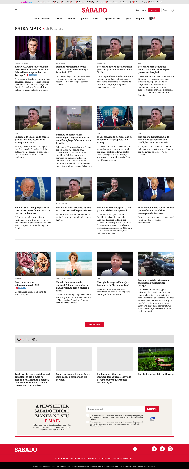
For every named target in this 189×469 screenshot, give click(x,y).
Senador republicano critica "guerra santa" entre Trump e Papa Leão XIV (72, 69)
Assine (154, 10)
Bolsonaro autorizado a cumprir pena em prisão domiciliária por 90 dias (114, 69)
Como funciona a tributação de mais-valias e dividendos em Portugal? (73, 377)
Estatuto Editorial (62, 459)
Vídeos (95, 18)
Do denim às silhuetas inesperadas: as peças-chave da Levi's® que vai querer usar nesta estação (114, 378)
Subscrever (151, 409)
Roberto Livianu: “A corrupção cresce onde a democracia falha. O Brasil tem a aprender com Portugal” (32, 71)
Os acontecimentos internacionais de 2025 (27, 283)
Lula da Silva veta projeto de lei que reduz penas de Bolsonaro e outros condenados (32, 210)
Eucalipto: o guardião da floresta (156, 374)
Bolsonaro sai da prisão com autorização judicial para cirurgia (153, 283)
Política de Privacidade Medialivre (146, 466)
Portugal (59, 18)
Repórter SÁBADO (112, 18)
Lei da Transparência (88, 459)
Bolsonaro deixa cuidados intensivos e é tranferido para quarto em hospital (154, 69)
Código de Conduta (104, 459)
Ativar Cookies (127, 459)
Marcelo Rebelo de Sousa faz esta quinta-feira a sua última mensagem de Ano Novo (156, 210)
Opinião (84, 18)
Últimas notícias (42, 18)
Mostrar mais (94, 325)
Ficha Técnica (75, 459)
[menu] (16, 10)
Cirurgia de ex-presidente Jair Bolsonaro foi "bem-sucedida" (113, 283)
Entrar (165, 10)
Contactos (117, 459)
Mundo (71, 18)
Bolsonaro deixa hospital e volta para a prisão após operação (114, 209)
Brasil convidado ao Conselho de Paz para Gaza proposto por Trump (114, 139)
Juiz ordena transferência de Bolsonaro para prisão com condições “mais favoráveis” (153, 139)
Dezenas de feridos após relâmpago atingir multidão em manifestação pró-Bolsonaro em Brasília (73, 139)
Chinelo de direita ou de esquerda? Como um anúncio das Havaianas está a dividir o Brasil (72, 286)
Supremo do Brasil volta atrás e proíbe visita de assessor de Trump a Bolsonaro (32, 139)
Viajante (140, 18)
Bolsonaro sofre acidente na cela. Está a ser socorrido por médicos (74, 209)
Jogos (128, 18)
